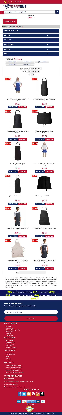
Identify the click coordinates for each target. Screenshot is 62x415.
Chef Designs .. (13, 62)
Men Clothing (8, 340)
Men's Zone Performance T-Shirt (13, 372)
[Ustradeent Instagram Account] (38, 393)
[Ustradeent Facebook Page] (20, 393)
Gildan (6, 356)
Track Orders (8, 335)
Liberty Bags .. (27, 64)
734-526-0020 (18, 2)
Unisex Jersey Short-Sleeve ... (13, 365)
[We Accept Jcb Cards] (33, 401)
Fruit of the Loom (9, 354)
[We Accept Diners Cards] (28, 401)
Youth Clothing (9, 344)
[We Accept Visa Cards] (43, 401)
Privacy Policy (8, 331)
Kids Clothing (8, 345)
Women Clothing (9, 342)
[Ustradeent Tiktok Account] (42, 393)
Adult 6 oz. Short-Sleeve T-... (12, 370)
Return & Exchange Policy (12, 330)
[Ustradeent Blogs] (29, 393)
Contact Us (8, 333)
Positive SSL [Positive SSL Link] (31, 404)
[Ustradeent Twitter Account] (24, 393)
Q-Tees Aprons (42, 62)
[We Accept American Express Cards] (19, 401)
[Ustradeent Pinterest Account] (33, 393)
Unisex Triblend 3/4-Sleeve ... (13, 369)
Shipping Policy (9, 328)
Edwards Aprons (27, 62)
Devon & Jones (9, 353)
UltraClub (7, 360)
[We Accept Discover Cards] (24, 401)
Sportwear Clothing (10, 347)
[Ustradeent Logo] (19, 6)
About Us (7, 326)
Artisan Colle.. (12, 64)
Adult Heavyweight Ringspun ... (13, 367)
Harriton (7, 358)
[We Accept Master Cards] (38, 401)
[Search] (57, 12)
